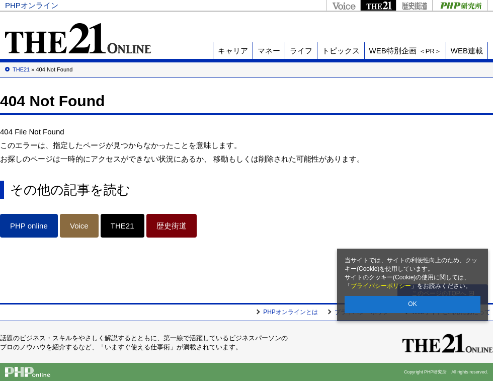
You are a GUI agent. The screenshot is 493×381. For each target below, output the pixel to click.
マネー (269, 50)
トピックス (341, 50)
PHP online (29, 225)
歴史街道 (414, 5)
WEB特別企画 (405, 50)
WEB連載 (467, 50)
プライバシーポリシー (381, 285)
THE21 (378, 5)
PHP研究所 (460, 5)
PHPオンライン (31, 5)
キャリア (233, 50)
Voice (343, 5)
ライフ (301, 50)
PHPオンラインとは (290, 312)
